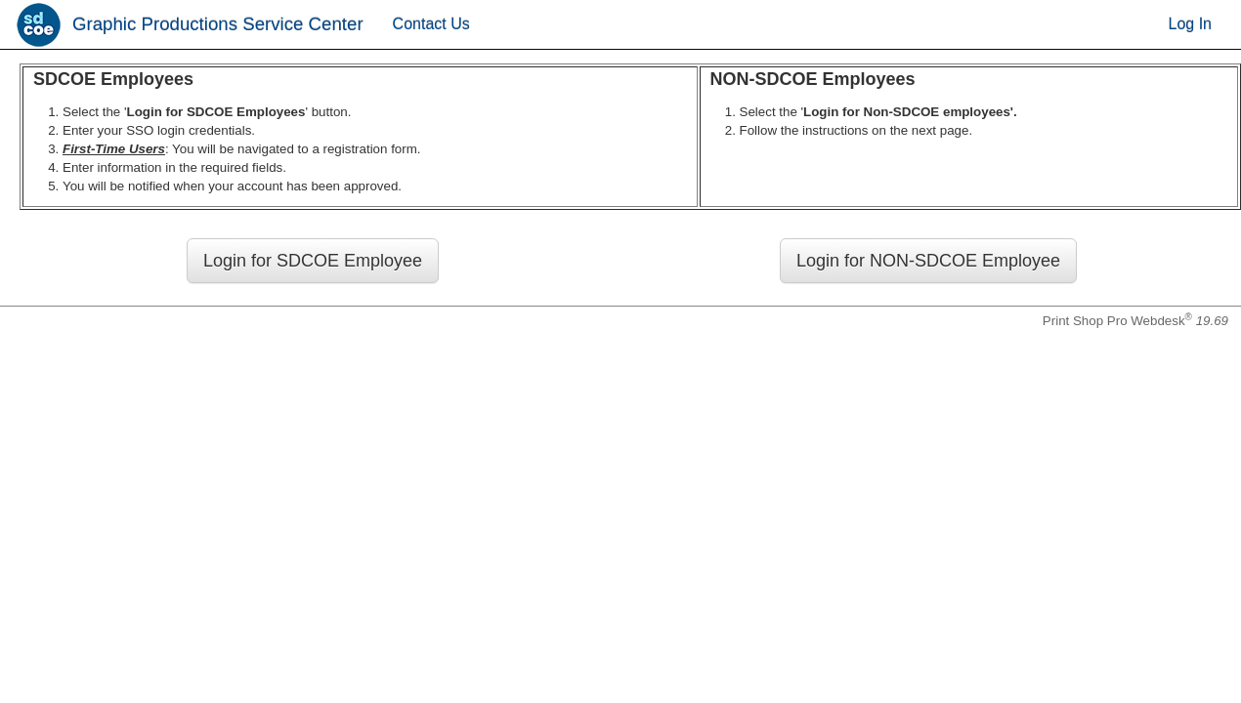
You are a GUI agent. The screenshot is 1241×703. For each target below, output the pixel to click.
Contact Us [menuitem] (431, 24)
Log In (1190, 24)
